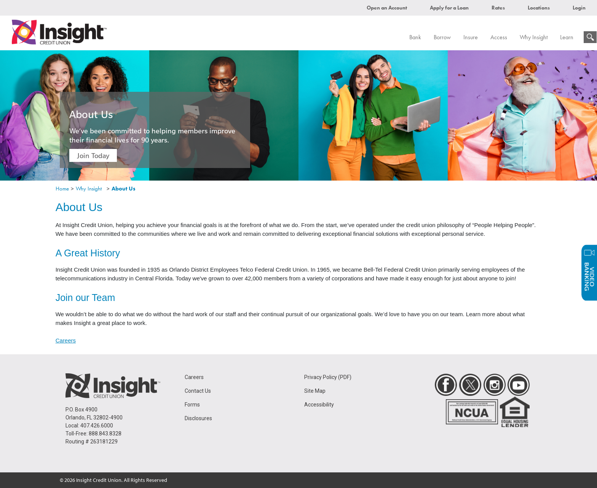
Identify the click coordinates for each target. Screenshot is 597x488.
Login (579, 7)
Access (498, 37)
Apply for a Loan (449, 7)
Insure (470, 37)
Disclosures (198, 418)
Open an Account (387, 7)
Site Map (315, 391)
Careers (66, 340)
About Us (124, 188)
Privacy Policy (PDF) (327, 377)
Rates (498, 7)
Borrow (442, 37)
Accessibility (319, 405)
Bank (415, 37)
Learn (566, 37)
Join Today (93, 155)
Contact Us (198, 391)
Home (62, 188)
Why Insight (534, 37)
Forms (192, 405)
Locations (539, 7)
